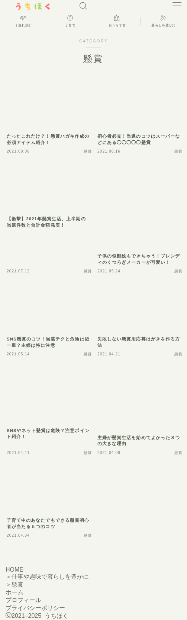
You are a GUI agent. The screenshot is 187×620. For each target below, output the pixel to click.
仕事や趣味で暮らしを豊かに (50, 576)
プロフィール (23, 600)
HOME (14, 569)
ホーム (14, 592)
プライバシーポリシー (35, 608)
